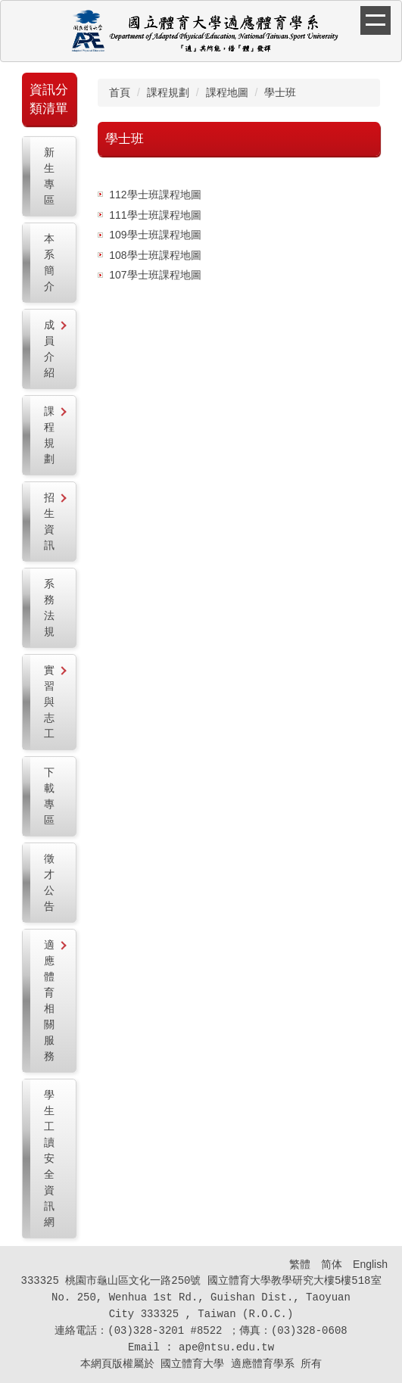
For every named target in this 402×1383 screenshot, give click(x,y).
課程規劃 (168, 92)
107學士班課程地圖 (155, 275)
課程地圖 (227, 92)
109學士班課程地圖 (155, 235)
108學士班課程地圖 (155, 255)
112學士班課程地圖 (155, 194)
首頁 (119, 92)
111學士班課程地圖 (155, 215)
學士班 (280, 92)
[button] (49, 349)
